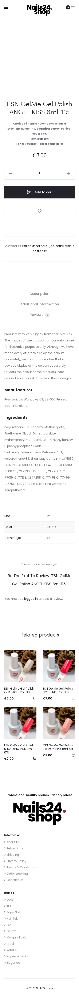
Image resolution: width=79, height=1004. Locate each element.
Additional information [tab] (39, 304)
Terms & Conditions (20, 867)
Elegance (12, 963)
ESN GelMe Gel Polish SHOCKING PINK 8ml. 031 (19, 749)
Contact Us (13, 880)
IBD (7, 906)
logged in (31, 599)
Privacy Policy (15, 861)
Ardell (9, 944)
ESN (8, 925)
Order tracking (16, 873)
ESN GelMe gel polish (35, 246)
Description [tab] (39, 293)
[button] (10, 173)
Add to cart (40, 192)
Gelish (9, 900)
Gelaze (10, 931)
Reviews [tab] (40, 314)
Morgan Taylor (16, 937)
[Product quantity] (39, 173)
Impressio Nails (16, 956)
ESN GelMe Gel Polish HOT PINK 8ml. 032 (58, 690)
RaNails (10, 950)
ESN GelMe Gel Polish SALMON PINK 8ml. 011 (58, 747)
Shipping (11, 855)
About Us (12, 842)
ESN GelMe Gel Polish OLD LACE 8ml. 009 (19, 690)
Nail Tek (11, 918)
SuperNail (12, 912)
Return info (13, 848)
